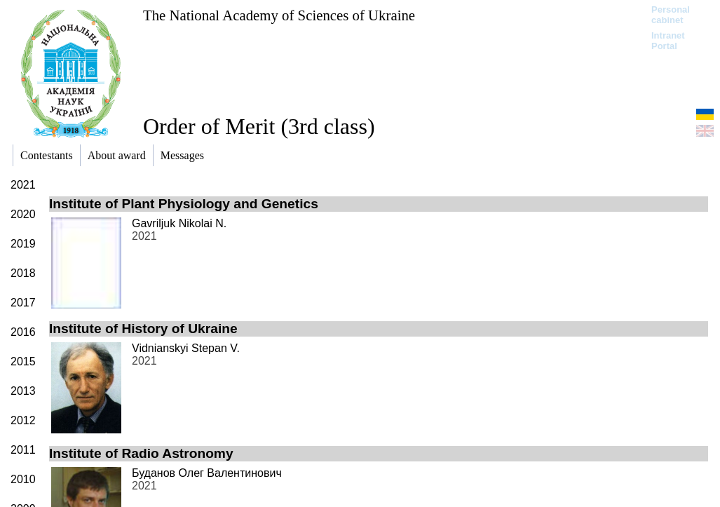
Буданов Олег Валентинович (207, 473)
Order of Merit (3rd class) (259, 126)
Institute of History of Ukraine (143, 328)
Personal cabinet (670, 14)
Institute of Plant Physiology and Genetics (183, 203)
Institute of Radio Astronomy (141, 453)
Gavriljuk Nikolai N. (179, 223)
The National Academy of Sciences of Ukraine (279, 15)
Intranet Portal (668, 40)
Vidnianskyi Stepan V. (186, 348)
